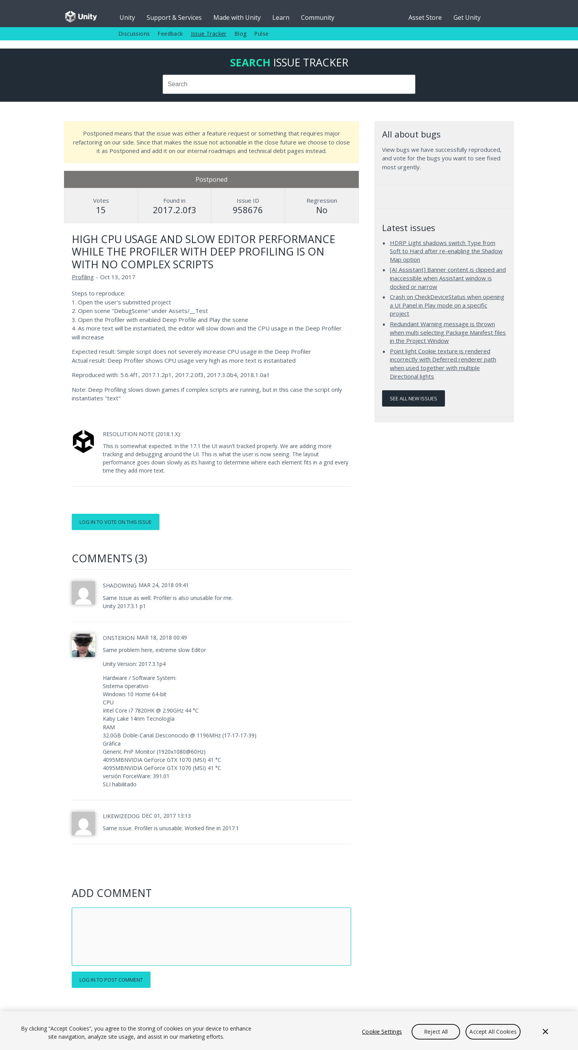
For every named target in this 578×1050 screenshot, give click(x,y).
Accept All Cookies (493, 1031)
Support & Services (174, 17)
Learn (280, 17)
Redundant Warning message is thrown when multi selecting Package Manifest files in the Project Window (448, 332)
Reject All (436, 1031)
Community (317, 17)
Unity (127, 17)
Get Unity (467, 17)
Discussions (134, 33)
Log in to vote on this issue (116, 521)
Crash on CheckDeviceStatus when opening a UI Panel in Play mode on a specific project (447, 305)
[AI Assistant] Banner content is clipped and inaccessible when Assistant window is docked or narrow (448, 278)
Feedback (170, 33)
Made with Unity (237, 17)
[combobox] (289, 84)
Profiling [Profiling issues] (83, 277)
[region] (289, 1030)
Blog (240, 33)
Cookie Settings (382, 1031)
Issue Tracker (209, 33)
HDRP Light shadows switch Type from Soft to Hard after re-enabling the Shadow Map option (446, 251)
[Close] (545, 1031)
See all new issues (413, 398)
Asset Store (425, 17)
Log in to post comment (111, 979)
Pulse (261, 33)
